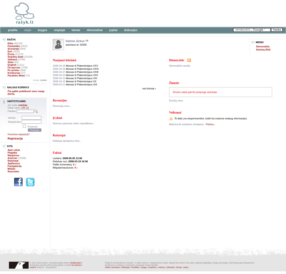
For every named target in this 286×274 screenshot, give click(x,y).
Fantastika (14, 46)
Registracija (15, 138)
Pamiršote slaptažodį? (18, 134)
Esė (10, 51)
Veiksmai (175, 112)
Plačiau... (211, 124)
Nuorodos (13, 171)
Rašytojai (59, 30)
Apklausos (14, 163)
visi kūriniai (148, 88)
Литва (179, 267)
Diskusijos (130, 30)
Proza (11, 54)
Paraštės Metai (16, 75)
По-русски (14, 67)
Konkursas (14, 73)
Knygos (42, 30)
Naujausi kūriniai (64, 60)
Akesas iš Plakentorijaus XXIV (76, 68)
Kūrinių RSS (263, 49)
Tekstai (76, 30)
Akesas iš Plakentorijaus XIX (75, 84)
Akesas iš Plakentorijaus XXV (75, 65)
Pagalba (12, 152)
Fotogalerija (14, 166)
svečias (22, 105)
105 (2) (25, 107)
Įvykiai (113, 30)
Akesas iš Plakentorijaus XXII (75, 75)
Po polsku (13, 70)
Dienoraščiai (95, 30)
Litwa (185, 267)
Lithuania (170, 267)
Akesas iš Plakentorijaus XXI (75, 78)
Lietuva (161, 267)
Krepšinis (152, 267)
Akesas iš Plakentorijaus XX (75, 81)
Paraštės (135, 267)
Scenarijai (13, 48)
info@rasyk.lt (76, 263)
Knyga (144, 267)
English (12, 64)
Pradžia (12, 30)
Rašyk (27, 30)
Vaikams (12, 59)
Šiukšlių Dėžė (15, 56)
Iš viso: (40, 80)
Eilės (10, 43)
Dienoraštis (263, 46)
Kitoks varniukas (112, 267)
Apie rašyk (14, 150)
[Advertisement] (137, 13)
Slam (10, 62)
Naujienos (13, 155)
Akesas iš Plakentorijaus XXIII (76, 72)
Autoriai (12, 158)
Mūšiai (11, 168)
